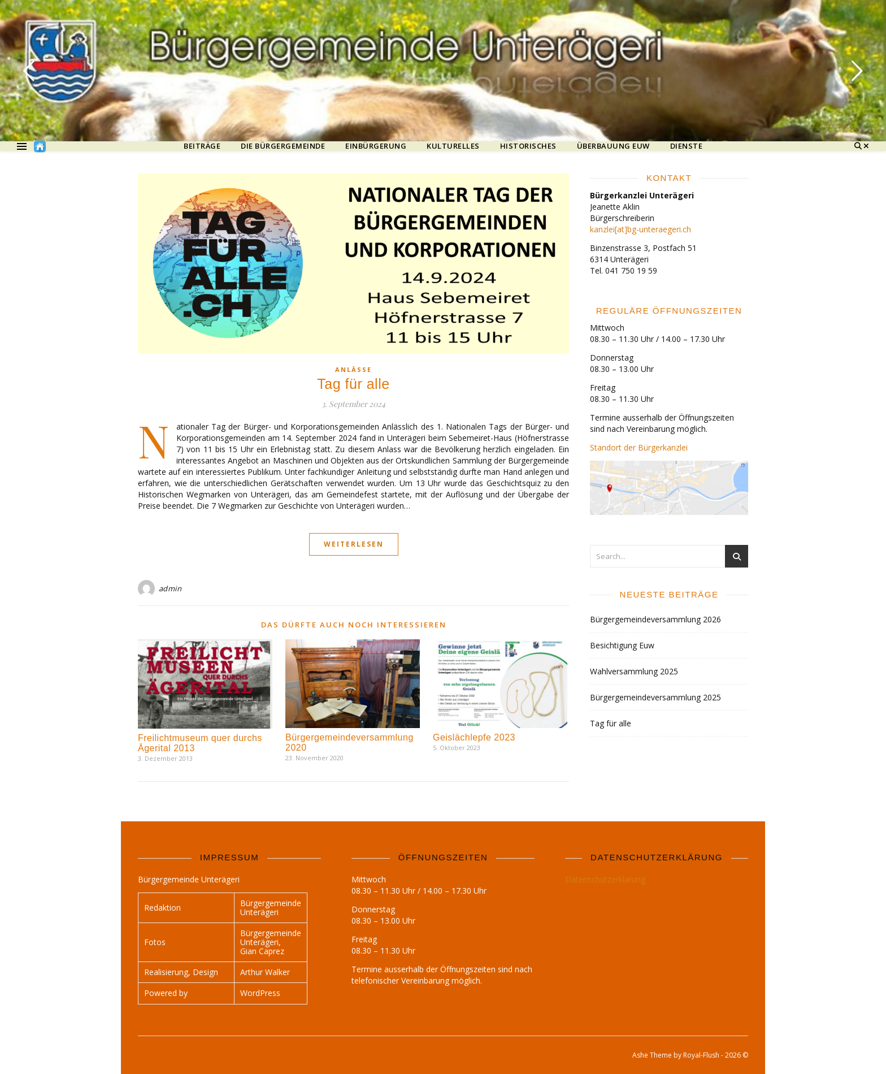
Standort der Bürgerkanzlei (639, 447)
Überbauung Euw (613, 146)
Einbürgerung (375, 146)
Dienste (686, 146)
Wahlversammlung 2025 (634, 671)
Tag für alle (353, 384)
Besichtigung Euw (622, 645)
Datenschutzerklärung (605, 879)
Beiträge (202, 146)
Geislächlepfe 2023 (474, 737)
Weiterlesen (354, 544)
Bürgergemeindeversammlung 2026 (655, 619)
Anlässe (353, 369)
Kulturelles (453, 146)
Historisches (528, 146)
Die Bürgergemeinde (283, 146)
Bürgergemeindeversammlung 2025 (655, 697)
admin (170, 588)
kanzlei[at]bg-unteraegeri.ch (640, 229)
